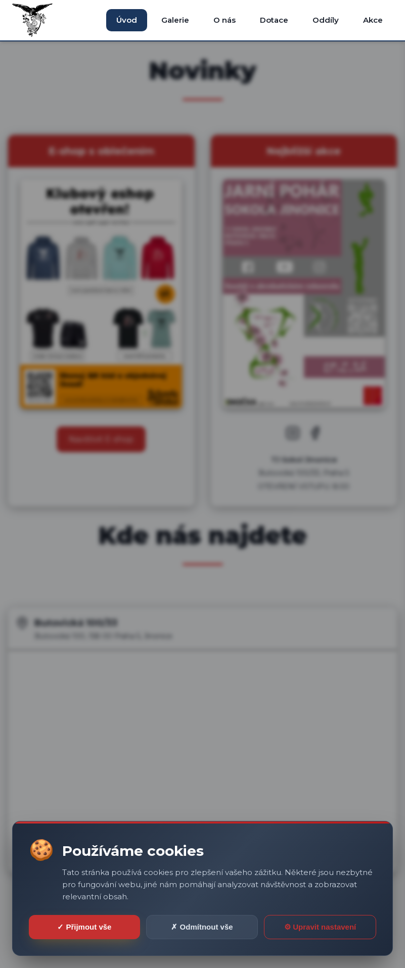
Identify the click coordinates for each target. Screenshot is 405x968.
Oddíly (325, 20)
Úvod (126, 20)
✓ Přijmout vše (84, 927)
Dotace (274, 20)
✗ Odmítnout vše (202, 927)
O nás (224, 20)
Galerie (175, 20)
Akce (373, 20)
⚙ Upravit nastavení (320, 927)
